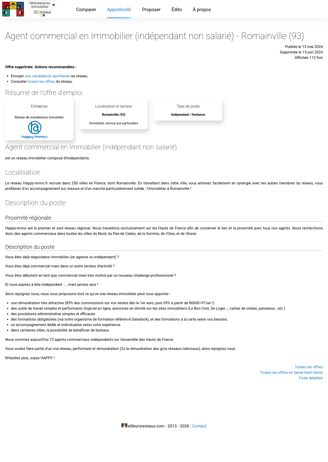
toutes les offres (70, 84)
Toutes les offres (284, 410)
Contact (199, 452)
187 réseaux (42, 12)
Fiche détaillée (286, 421)
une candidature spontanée (77, 79)
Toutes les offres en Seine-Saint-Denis (262, 415)
